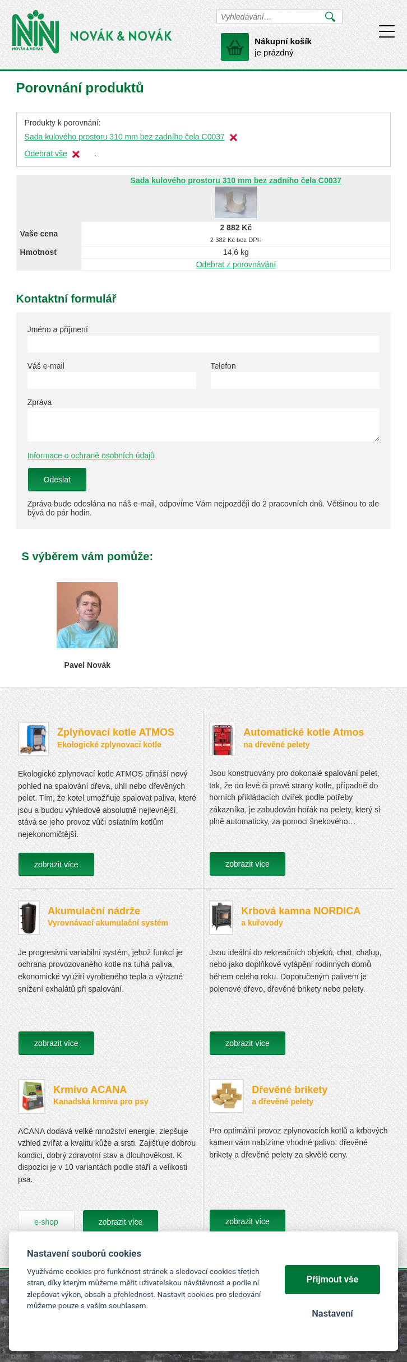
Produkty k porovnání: (63, 122)
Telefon (223, 365)
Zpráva (39, 402)
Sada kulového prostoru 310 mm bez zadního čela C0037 (125, 136)
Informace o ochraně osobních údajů (91, 455)
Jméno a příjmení (57, 329)
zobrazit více (56, 864)
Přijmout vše (333, 1279)
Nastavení (332, 1313)
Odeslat (57, 479)
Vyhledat (330, 17)
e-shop (46, 1221)
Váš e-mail (45, 365)
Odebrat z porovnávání (236, 264)
